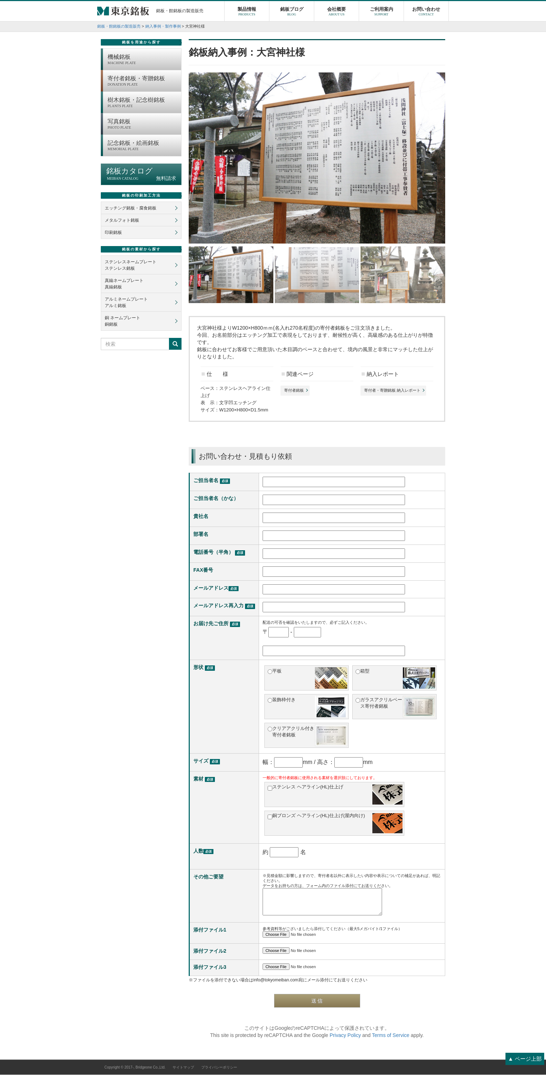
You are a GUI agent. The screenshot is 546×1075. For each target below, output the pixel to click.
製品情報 (247, 12)
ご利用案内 (381, 12)
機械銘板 (143, 60)
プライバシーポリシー (219, 1068)
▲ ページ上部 (525, 1059)
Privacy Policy (345, 1035)
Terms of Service (390, 1035)
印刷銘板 (113, 232)
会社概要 (336, 12)
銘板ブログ (291, 12)
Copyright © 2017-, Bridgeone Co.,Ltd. (134, 1068)
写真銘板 (143, 125)
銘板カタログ (141, 174)
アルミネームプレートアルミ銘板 (126, 302)
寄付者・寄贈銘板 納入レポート (392, 390)
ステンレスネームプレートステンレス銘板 (130, 265)
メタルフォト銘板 (122, 220)
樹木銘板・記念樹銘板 (143, 103)
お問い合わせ (426, 12)
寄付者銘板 (294, 390)
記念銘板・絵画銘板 (143, 146)
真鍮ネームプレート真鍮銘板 (124, 284)
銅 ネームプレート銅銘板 (122, 321)
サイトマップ (183, 1068)
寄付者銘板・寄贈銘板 (143, 82)
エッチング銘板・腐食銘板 (130, 208)
